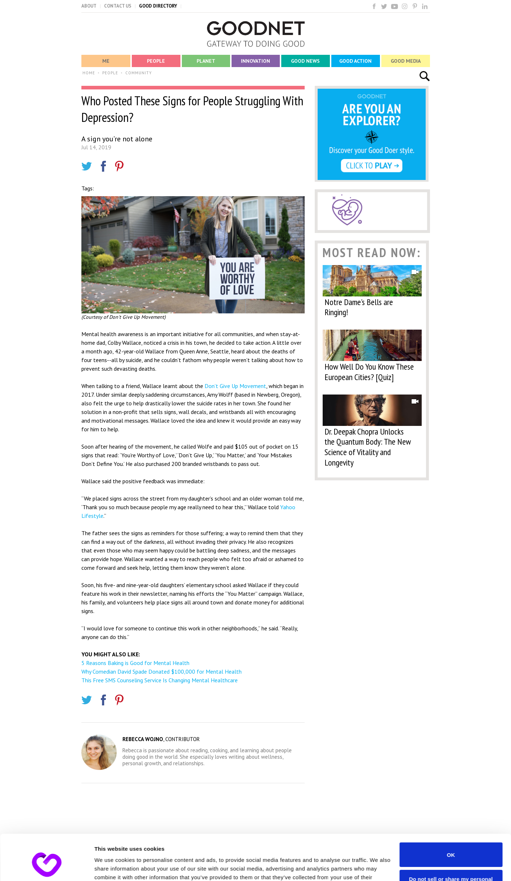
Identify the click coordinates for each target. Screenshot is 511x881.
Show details (111, 867)
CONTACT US (117, 6)
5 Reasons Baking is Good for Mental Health (135, 662)
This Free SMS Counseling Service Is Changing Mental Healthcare (159, 680)
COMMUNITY (138, 72)
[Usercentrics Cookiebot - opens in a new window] (46, 867)
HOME (88, 72)
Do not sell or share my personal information (451, 843)
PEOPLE (110, 72)
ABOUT (89, 6)
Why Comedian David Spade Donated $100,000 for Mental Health (161, 671)
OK (451, 815)
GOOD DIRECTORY (158, 6)
